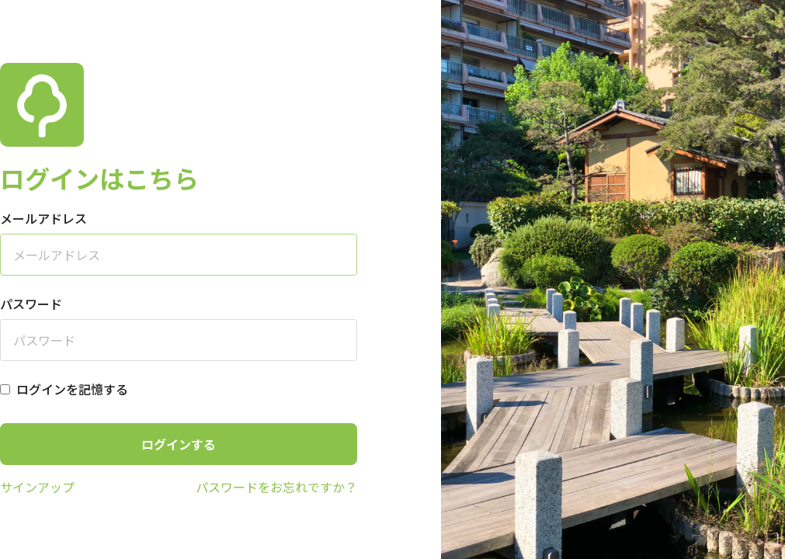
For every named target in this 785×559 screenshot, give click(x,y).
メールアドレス (43, 218)
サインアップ (37, 486)
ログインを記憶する (72, 389)
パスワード (31, 303)
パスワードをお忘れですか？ (276, 486)
